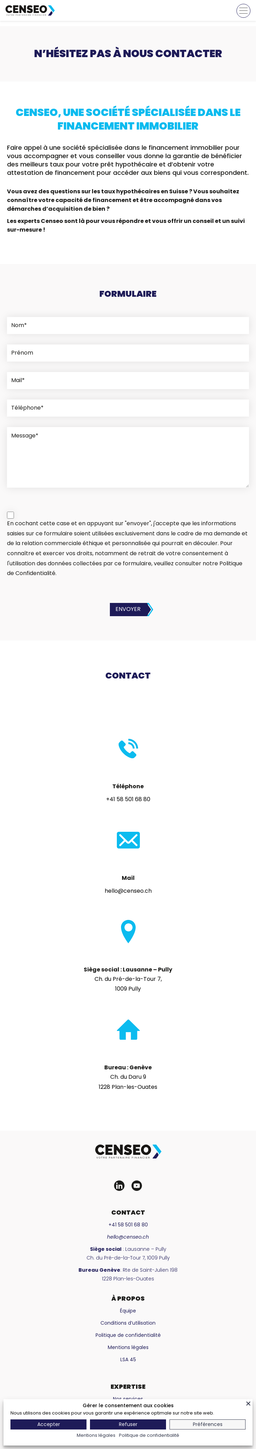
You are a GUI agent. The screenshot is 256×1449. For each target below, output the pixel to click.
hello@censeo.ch (128, 891)
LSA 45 (128, 1359)
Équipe (128, 1310)
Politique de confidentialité (128, 1335)
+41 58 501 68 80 (128, 799)
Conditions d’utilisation (128, 1322)
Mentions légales (128, 1347)
